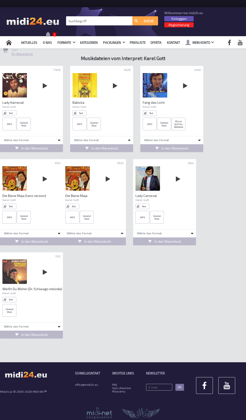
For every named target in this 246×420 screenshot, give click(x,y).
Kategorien (89, 43)
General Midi (24, 124)
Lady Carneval (146, 196)
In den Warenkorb (31, 148)
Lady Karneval (13, 102)
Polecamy (118, 391)
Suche (144, 21)
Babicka (78, 102)
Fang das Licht (154, 102)
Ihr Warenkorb (22, 54)
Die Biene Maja (76, 196)
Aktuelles (29, 43)
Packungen (114, 43)
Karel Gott (9, 106)
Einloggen (179, 19)
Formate (66, 43)
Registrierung (179, 25)
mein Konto (199, 42)
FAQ (114, 384)
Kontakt (173, 43)
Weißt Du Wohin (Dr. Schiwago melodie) (32, 289)
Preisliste (138, 43)
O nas (47, 43)
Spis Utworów (121, 388)
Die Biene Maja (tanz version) (24, 196)
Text (8, 113)
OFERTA (155, 43)
